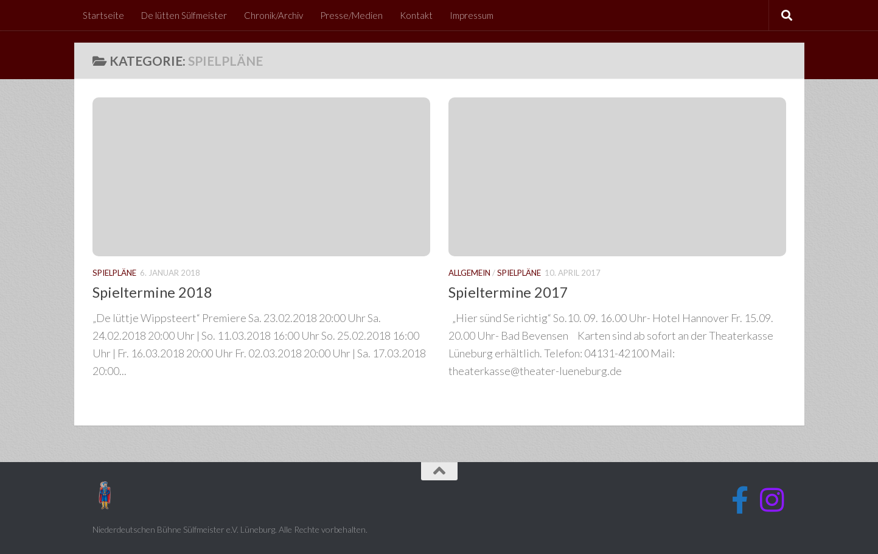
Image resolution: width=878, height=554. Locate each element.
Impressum (471, 15)
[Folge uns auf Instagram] (772, 500)
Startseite (103, 15)
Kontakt (416, 15)
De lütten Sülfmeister (184, 15)
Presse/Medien (351, 15)
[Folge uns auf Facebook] (739, 500)
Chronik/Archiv (273, 15)
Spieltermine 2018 (152, 292)
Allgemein (469, 273)
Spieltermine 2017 (508, 292)
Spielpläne (114, 273)
